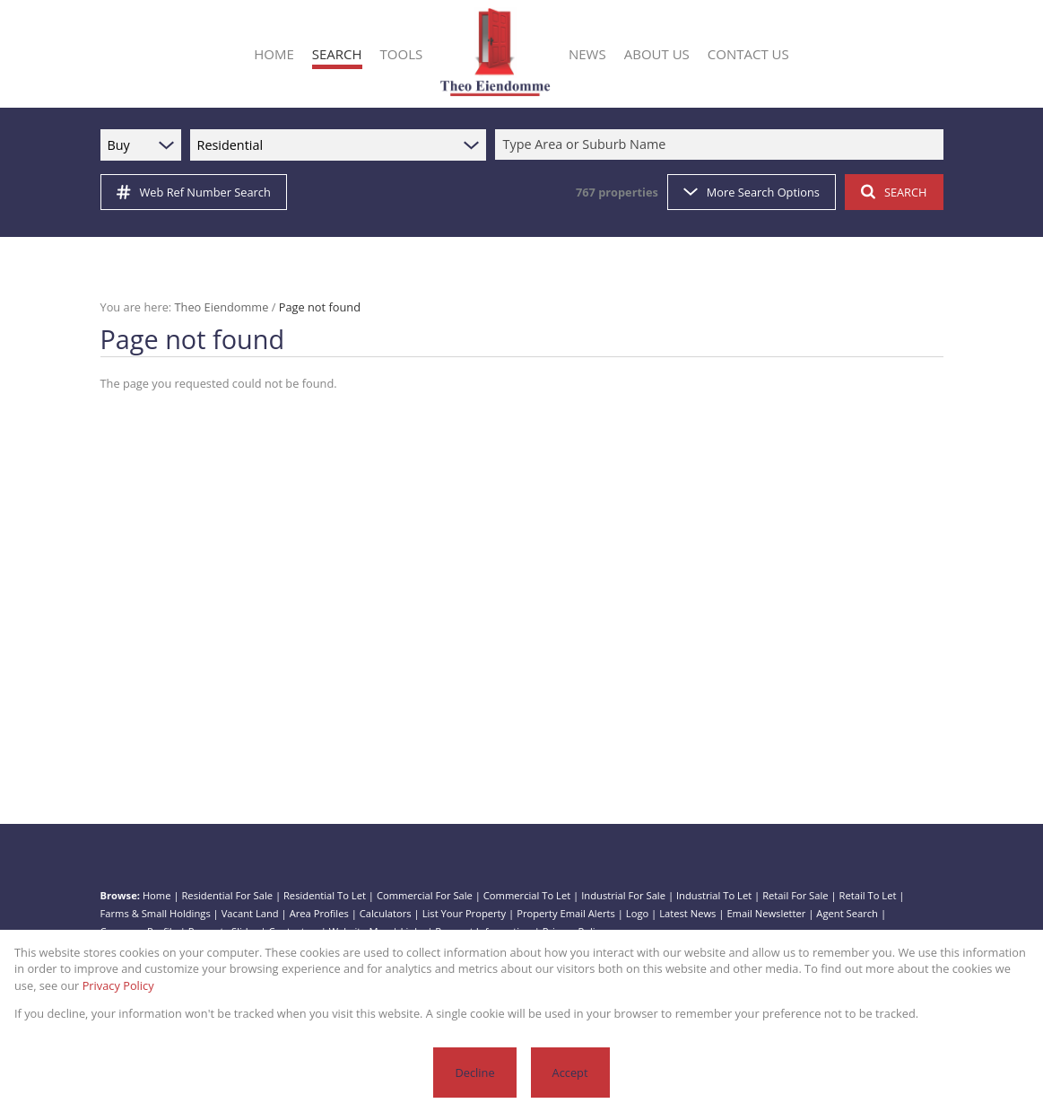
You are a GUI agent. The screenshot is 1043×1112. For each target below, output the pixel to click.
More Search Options (751, 192)
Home (157, 895)
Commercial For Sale (425, 895)
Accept (570, 1072)
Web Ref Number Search (194, 192)
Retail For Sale (795, 895)
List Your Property (464, 913)
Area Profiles (319, 913)
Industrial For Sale (623, 895)
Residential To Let (324, 895)
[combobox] (722, 144)
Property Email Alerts (566, 913)
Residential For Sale (227, 895)
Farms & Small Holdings (155, 913)
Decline (474, 1072)
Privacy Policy (118, 985)
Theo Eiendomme (222, 307)
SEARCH (894, 192)
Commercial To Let (526, 895)
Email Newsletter (765, 913)
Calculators (386, 913)
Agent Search (847, 913)
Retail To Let (868, 895)
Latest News (687, 913)
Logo (637, 913)
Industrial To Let (714, 895)
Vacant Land (250, 913)
